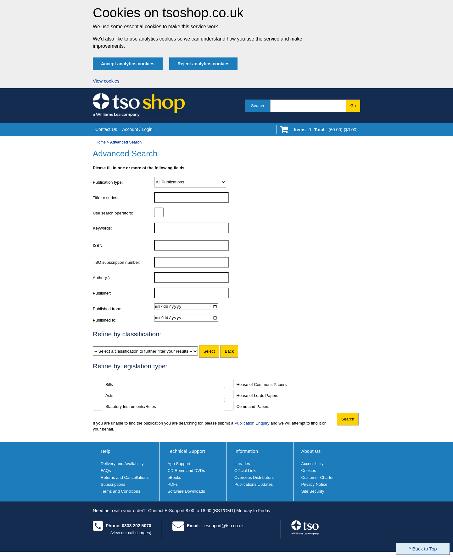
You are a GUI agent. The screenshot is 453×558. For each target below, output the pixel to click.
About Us (311, 452)
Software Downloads (186, 493)
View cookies (106, 81)
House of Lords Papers (257, 397)
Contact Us (106, 129)
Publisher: (102, 293)
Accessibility (312, 465)
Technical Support (186, 452)
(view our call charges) (130, 534)
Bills (109, 386)
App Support (179, 465)
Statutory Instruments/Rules (130, 408)
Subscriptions (113, 486)
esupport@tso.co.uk (224, 527)
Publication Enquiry (251, 424)
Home (101, 142)
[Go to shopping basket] (324, 131)
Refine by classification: (127, 335)
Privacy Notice (314, 486)
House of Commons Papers (262, 386)
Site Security (312, 493)
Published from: (107, 308)
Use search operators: (113, 213)
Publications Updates (253, 486)
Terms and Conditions (120, 493)
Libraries (242, 465)
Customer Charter (317, 479)
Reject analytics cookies (203, 63)
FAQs (106, 472)
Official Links (245, 472)
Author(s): (102, 277)
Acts (109, 397)
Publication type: (108, 182)
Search (257, 105)
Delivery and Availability (122, 465)
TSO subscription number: (116, 262)
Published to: (104, 321)
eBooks (174, 479)
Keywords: (102, 228)
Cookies (308, 472)
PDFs (173, 486)
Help (105, 452)
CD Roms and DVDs (186, 472)
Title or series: (105, 197)
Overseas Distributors (254, 479)
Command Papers (253, 408)
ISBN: (98, 245)
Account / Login (137, 129)
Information (246, 452)
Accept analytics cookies (127, 63)
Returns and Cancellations (124, 479)
